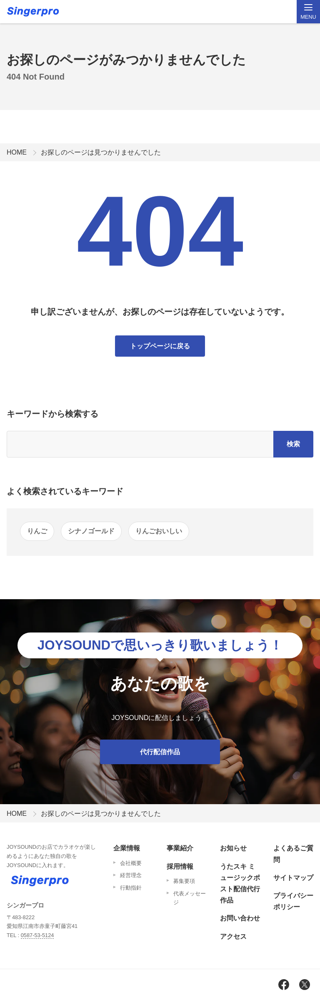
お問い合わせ (240, 918)
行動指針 (131, 888)
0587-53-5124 (37, 935)
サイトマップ (293, 877)
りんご (37, 531)
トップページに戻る (160, 346)
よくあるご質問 (293, 854)
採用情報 (180, 866)
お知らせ (233, 848)
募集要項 (184, 881)
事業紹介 (180, 848)
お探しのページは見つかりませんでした (101, 152)
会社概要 (131, 863)
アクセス (233, 936)
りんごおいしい (158, 531)
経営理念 (131, 875)
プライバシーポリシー (293, 901)
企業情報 (126, 848)
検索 (293, 444)
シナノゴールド (91, 531)
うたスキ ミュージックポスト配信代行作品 (240, 883)
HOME (17, 152)
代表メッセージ (189, 898)
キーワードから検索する (52, 413)
